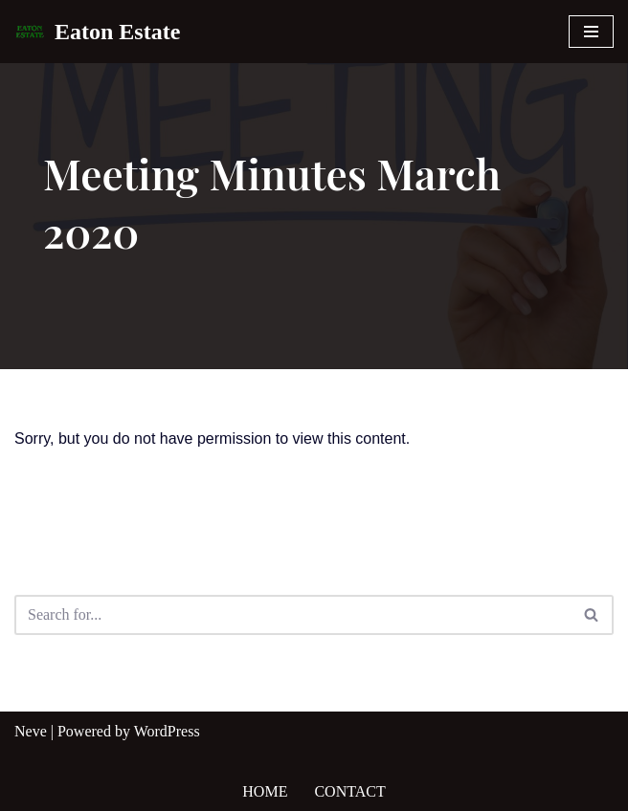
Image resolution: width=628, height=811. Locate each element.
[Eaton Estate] (97, 31)
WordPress (167, 731)
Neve (30, 731)
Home (264, 791)
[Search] (292, 615)
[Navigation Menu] (591, 31)
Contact (349, 791)
